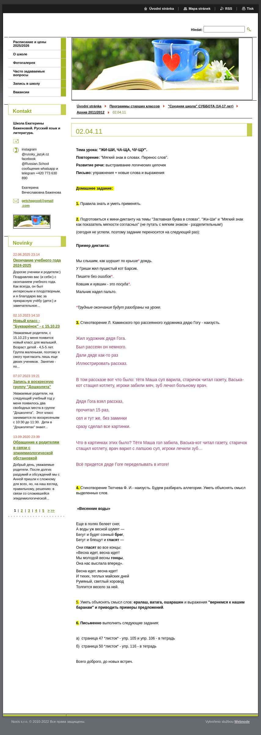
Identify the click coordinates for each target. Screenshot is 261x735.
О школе (20, 54)
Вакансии (21, 92)
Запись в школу (26, 83)
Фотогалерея (24, 63)
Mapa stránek (200, 8)
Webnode (242, 721)
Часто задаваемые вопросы (29, 73)
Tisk (250, 8)
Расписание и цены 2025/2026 (29, 43)
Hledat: (197, 30)
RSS (228, 8)
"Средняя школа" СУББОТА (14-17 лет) (200, 106)
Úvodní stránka (89, 106)
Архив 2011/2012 (91, 112)
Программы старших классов (135, 106)
